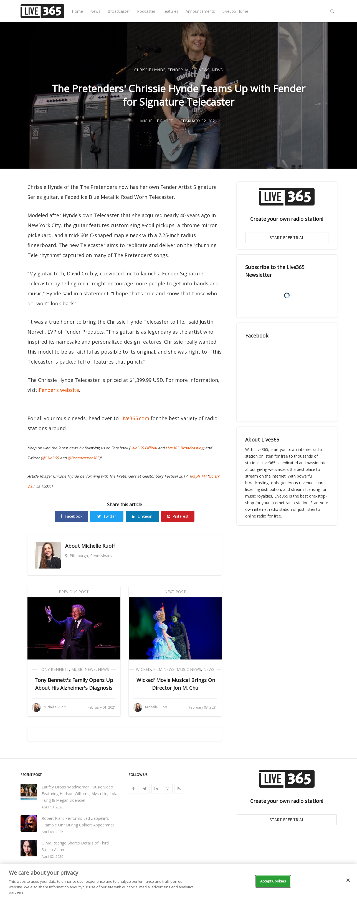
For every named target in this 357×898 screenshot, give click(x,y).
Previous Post (74, 591)
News (95, 11)
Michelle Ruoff (98, 545)
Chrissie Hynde (149, 69)
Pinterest (178, 516)
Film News (163, 669)
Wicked (143, 669)
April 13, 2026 (52, 807)
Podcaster (146, 11)
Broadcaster (119, 11)
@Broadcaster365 (83, 457)
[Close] (348, 880)
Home (77, 11)
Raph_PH (198, 476)
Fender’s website (59, 390)
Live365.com (134, 418)
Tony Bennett (54, 669)
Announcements (200, 11)
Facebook (71, 516)
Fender (175, 69)
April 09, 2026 (52, 831)
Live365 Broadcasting (184, 447)
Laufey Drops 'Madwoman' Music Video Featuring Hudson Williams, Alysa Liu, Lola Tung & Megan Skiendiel (79, 793)
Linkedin (142, 516)
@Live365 (50, 457)
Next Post (175, 591)
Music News (197, 69)
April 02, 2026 (52, 856)
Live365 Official (143, 447)
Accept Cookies (273, 881)
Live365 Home (235, 11)
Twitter (106, 516)
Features (170, 11)
